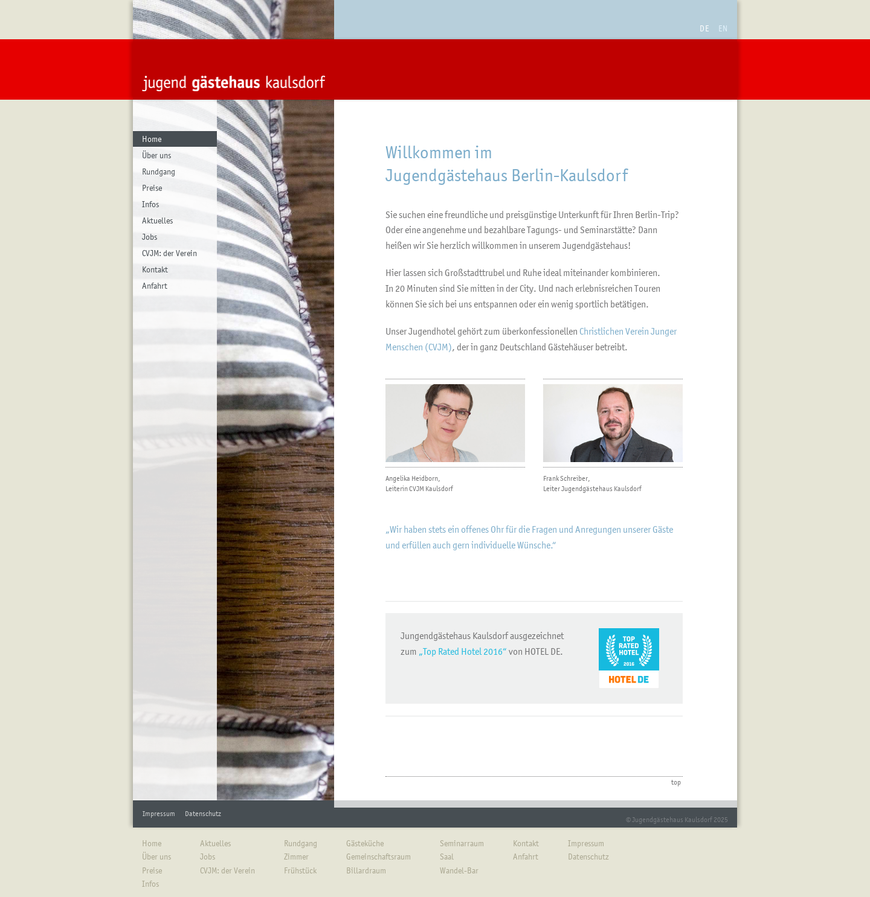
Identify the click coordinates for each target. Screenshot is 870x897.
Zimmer (296, 856)
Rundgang (158, 171)
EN (723, 28)
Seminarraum (462, 843)
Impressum (159, 813)
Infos (150, 204)
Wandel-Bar (459, 870)
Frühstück (300, 870)
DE (704, 28)
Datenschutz (203, 813)
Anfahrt (154, 286)
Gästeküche (365, 843)
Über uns (156, 155)
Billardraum (366, 870)
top (676, 782)
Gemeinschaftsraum (378, 856)
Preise (152, 188)
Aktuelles (157, 220)
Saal (447, 856)
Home (151, 139)
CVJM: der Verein (169, 253)
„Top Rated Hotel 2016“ (463, 651)
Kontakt (155, 269)
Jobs (149, 237)
